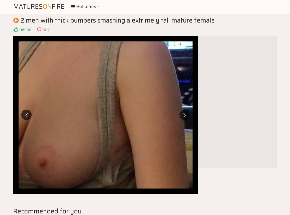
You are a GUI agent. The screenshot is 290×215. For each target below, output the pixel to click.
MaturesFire (39, 7)
